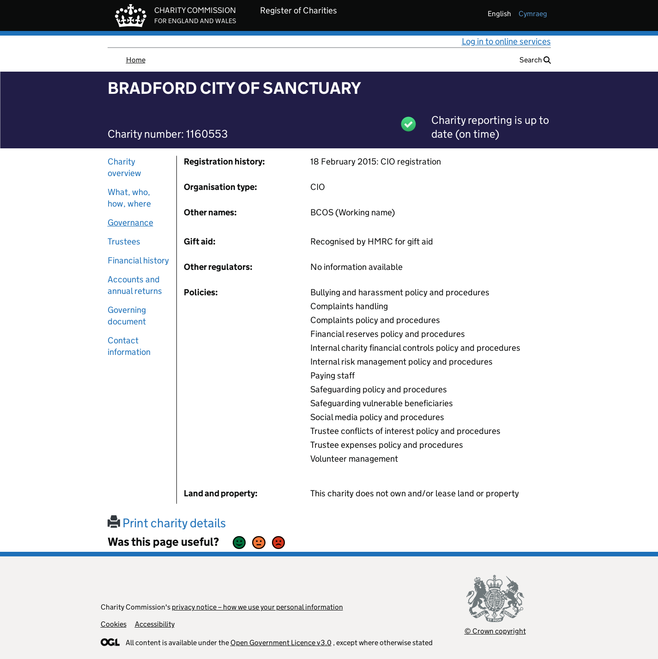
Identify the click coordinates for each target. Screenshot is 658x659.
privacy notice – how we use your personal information (257, 607)
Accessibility (155, 624)
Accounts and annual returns (135, 285)
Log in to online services (506, 41)
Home (135, 59)
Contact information (129, 346)
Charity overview (124, 167)
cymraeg (533, 13)
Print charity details (167, 523)
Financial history (138, 260)
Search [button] (535, 59)
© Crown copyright (495, 631)
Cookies (114, 624)
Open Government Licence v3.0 (281, 642)
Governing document (127, 316)
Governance (130, 222)
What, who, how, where (129, 198)
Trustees (124, 241)
